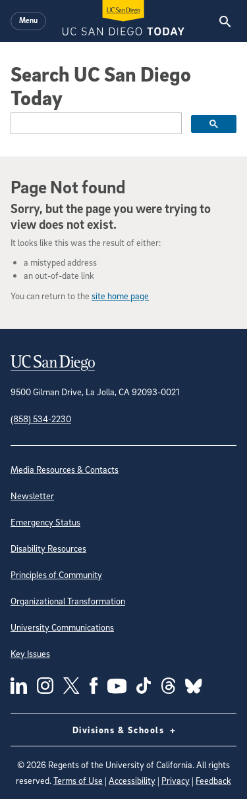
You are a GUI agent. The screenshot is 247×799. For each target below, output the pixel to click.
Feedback (213, 780)
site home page (120, 295)
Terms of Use (78, 780)
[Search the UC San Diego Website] (224, 21)
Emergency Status (45, 521)
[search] (95, 123)
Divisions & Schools (123, 729)
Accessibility (132, 780)
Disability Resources (48, 548)
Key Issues (30, 653)
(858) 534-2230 (41, 418)
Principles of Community (56, 574)
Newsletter (32, 495)
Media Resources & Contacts (65, 469)
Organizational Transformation (68, 600)
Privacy (175, 780)
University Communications (62, 627)
